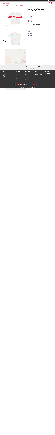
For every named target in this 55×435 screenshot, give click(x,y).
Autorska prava (16, 75)
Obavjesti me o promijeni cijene (48, 18)
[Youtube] (49, 73)
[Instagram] (47, 73)
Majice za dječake (15, 5)
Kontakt (16, 78)
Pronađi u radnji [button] (40, 35)
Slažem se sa (30, 68)
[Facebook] (45, 73)
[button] (51, 3)
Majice (12, 5)
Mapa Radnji (36, 75)
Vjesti (15, 73)
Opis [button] (40, 29)
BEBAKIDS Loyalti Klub (37, 73)
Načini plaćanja (26, 79)
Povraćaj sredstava (27, 78)
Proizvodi (7, 5)
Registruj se (50, 0)
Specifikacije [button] (40, 33)
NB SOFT (30, 87)
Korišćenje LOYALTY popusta (38, 74)
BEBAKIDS (4, 5)
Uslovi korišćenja (27, 73)
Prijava (47, 0)
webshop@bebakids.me (5, 76)
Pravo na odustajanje (27, 74)
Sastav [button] (40, 31)
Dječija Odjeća (9, 5)
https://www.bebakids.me (23, 87)
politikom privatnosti (31, 68)
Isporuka (26, 75)
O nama (16, 74)
